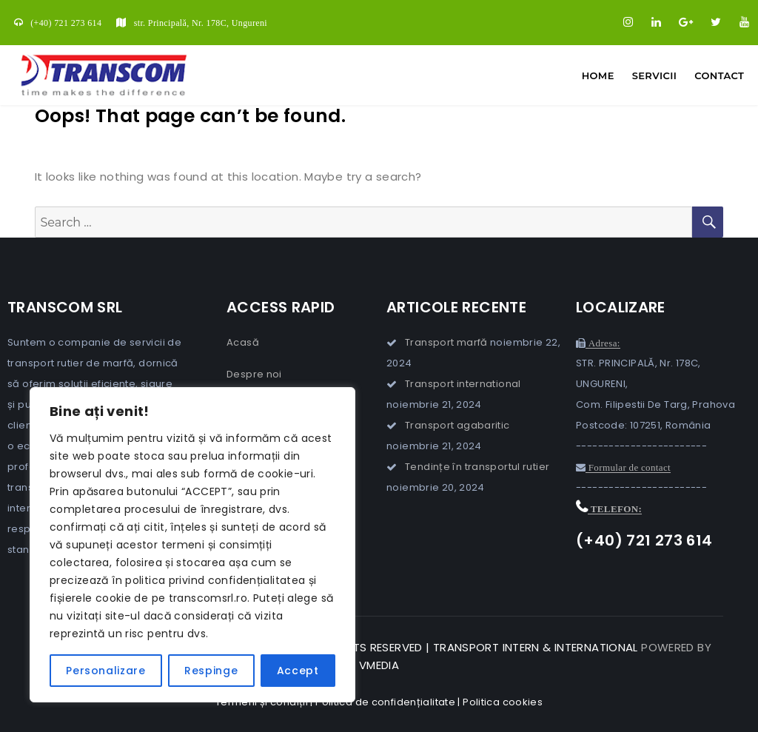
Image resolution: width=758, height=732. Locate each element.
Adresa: (603, 343)
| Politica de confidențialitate (382, 702)
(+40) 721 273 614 (65, 23)
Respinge (211, 670)
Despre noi (254, 374)
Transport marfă (446, 342)
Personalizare (106, 670)
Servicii (654, 75)
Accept (298, 670)
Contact (719, 75)
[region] (192, 544)
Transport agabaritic (457, 425)
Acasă (243, 342)
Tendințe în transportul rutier (477, 467)
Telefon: (615, 509)
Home (598, 75)
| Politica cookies (500, 702)
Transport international (463, 384)
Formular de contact (628, 467)
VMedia (379, 665)
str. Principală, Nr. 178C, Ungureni (200, 23)
